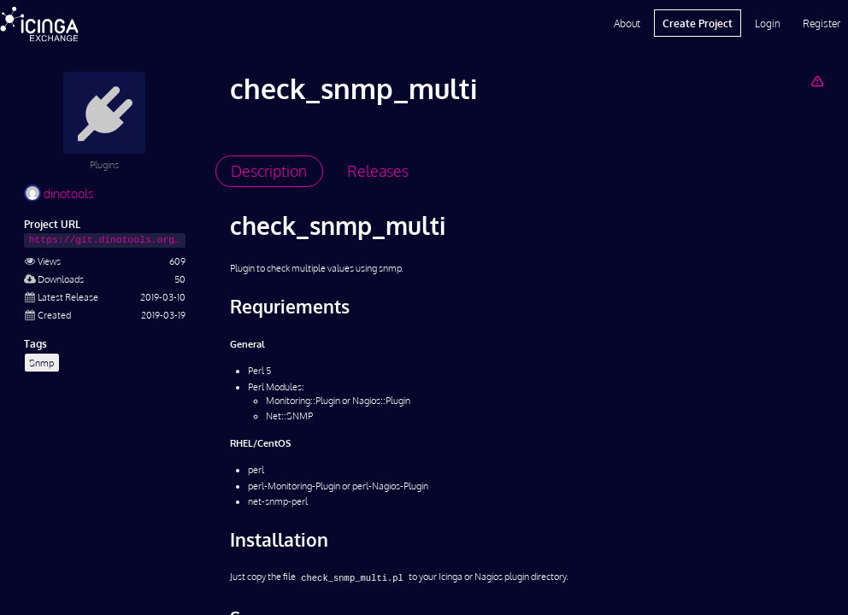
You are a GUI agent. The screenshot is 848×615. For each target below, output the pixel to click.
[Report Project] (817, 81)
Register (821, 23)
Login (767, 23)
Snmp (41, 362)
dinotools (58, 193)
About (627, 23)
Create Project (697, 23)
